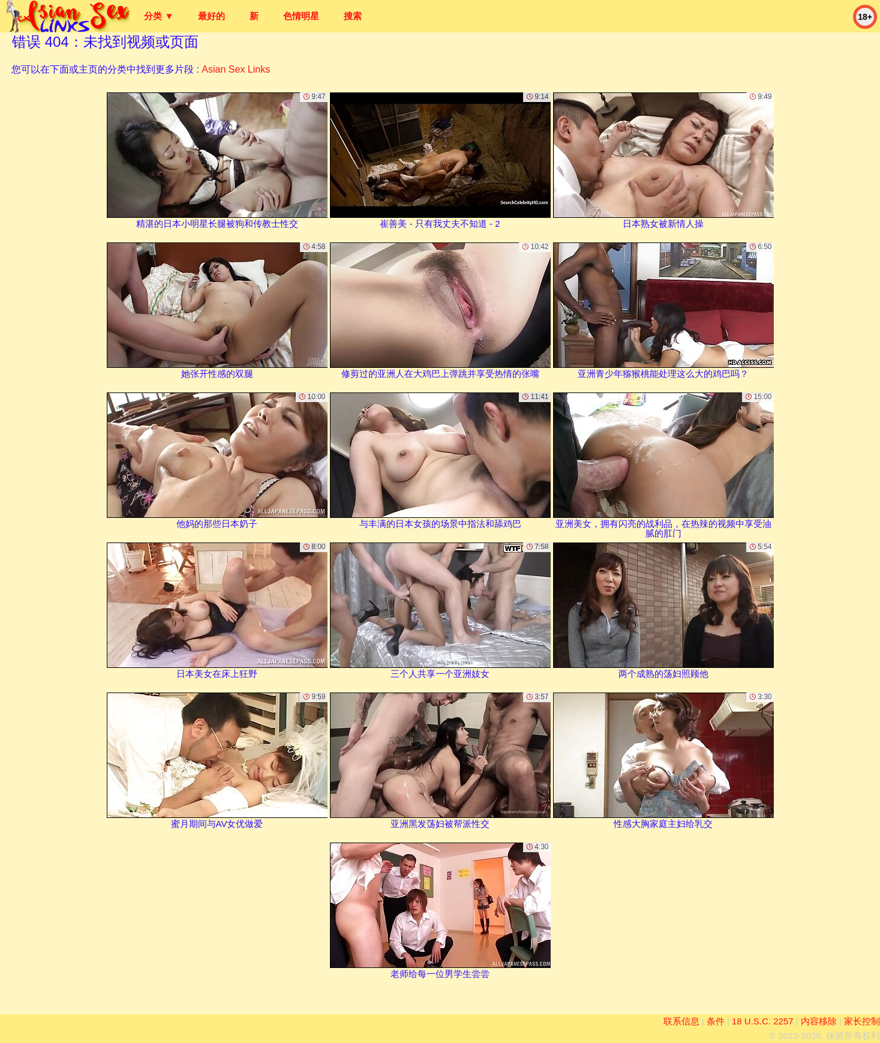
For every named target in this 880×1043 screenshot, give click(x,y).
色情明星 (301, 16)
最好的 (211, 16)
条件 (716, 1021)
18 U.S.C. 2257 (763, 1021)
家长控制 (862, 1021)
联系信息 (681, 1021)
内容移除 (819, 1021)
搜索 (353, 16)
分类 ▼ (158, 16)
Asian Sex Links (236, 69)
